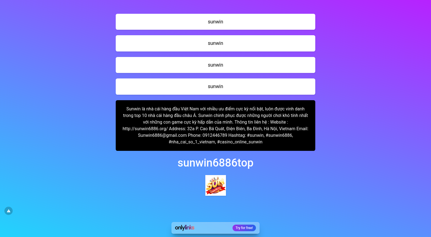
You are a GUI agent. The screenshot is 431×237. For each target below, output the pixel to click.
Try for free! (244, 228)
